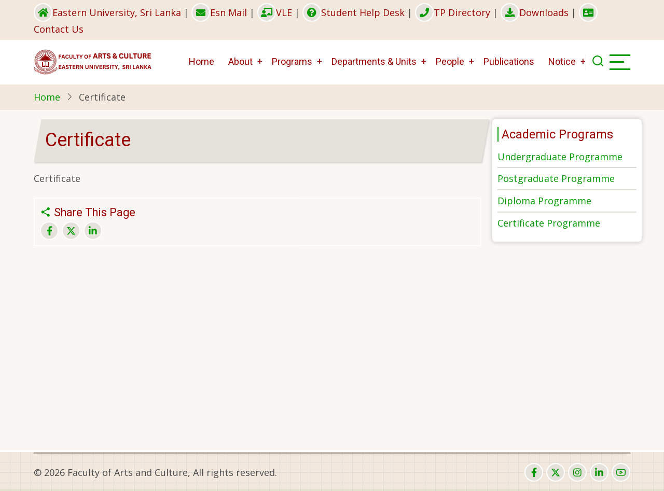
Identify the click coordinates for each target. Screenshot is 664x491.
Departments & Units (374, 61)
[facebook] (533, 472)
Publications (508, 61)
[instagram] (577, 472)
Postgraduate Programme (556, 178)
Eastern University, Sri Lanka (107, 12)
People (450, 61)
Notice (562, 61)
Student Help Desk (353, 12)
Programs (292, 61)
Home (201, 61)
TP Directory (452, 12)
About (240, 61)
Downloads (535, 12)
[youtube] (621, 472)
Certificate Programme (548, 223)
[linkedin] (599, 472)
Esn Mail (219, 12)
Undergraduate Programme (559, 156)
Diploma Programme (544, 200)
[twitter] (555, 472)
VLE (274, 12)
